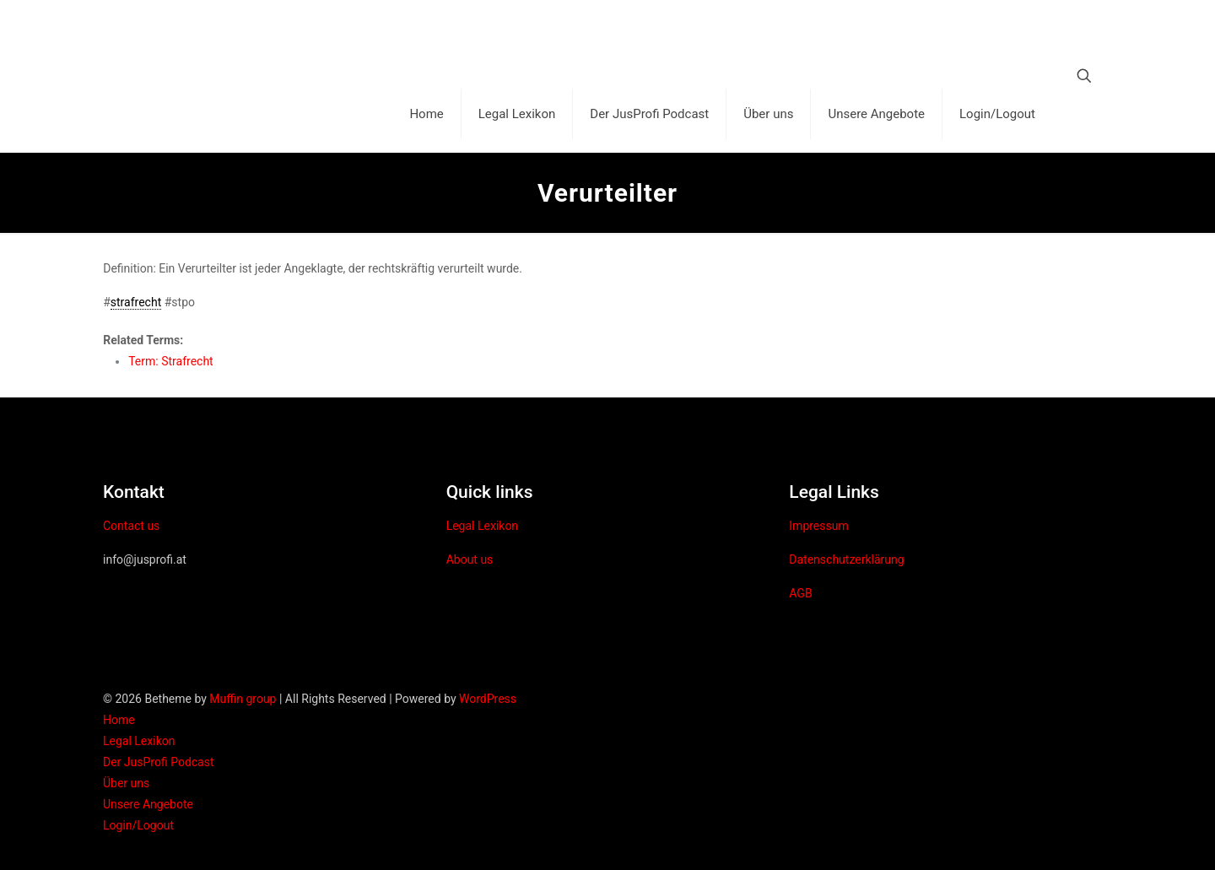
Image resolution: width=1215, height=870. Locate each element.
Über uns (126, 783)
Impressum (818, 525)
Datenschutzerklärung (846, 559)
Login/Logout (138, 825)
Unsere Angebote (148, 804)
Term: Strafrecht (170, 361)
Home (119, 720)
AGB (800, 593)
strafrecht (136, 302)
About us (470, 559)
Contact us (131, 525)
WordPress (487, 698)
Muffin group (242, 698)
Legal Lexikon (482, 525)
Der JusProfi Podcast (158, 762)
